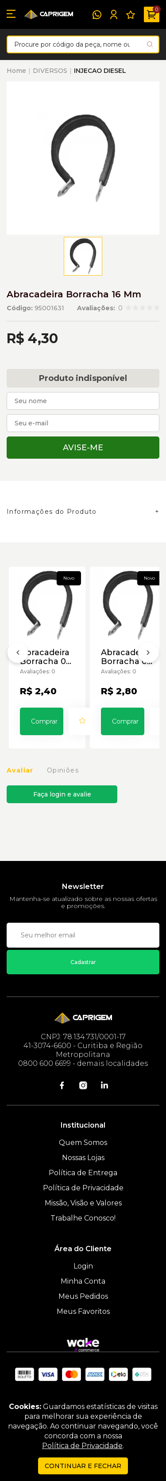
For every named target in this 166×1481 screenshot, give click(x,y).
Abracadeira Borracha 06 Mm (126, 657)
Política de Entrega (83, 1173)
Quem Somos (83, 1142)
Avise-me (83, 447)
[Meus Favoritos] (130, 15)
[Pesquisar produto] (150, 44)
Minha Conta (83, 1281)
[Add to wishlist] (82, 721)
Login (83, 1266)
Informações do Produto (52, 512)
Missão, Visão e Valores (83, 1203)
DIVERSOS (50, 71)
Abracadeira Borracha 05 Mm (45, 657)
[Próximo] (148, 654)
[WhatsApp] (97, 14)
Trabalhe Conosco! (83, 1218)
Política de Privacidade (83, 1188)
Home (16, 71)
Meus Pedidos (83, 1296)
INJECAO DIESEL (100, 71)
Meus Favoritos (83, 1311)
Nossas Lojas (83, 1157)
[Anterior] (17, 654)
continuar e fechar (83, 1466)
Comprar (44, 721)
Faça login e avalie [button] (62, 794)
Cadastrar (83, 962)
